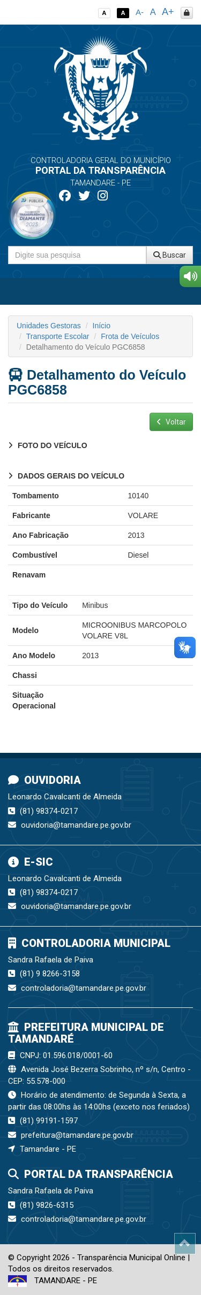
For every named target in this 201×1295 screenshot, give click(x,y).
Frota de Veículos (130, 336)
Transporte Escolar (58, 336)
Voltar (171, 422)
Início (101, 325)
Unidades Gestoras (49, 325)
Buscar (169, 255)
